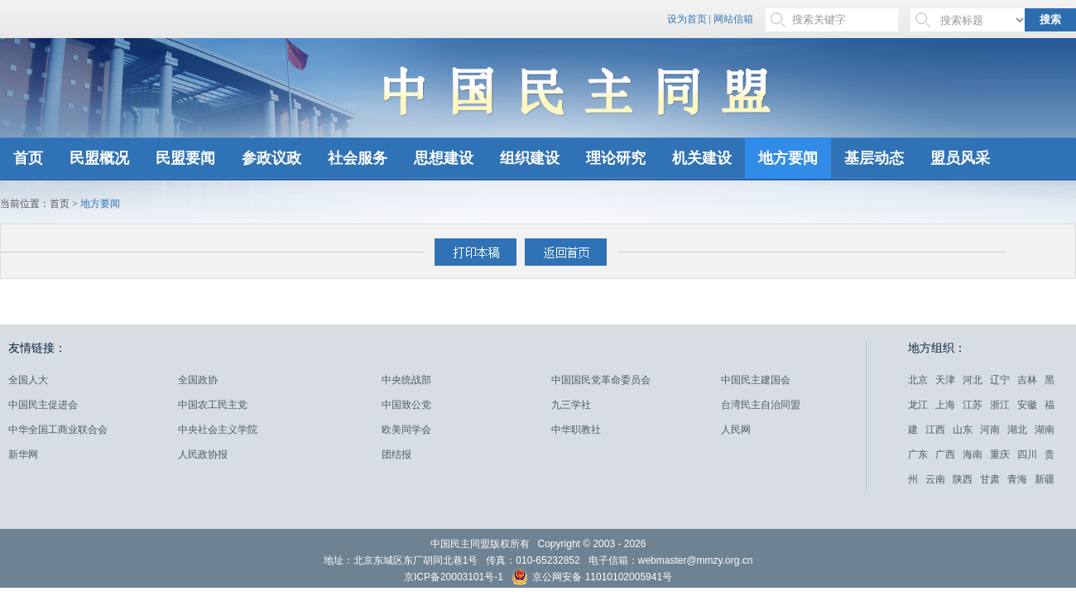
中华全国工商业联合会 (58, 429)
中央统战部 (406, 380)
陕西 (963, 479)
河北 (972, 380)
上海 (945, 405)
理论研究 (616, 158)
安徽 (1027, 405)
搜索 (1050, 19)
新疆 (1044, 479)
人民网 (736, 429)
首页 (28, 158)
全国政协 (198, 380)
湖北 (1017, 429)
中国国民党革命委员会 (601, 380)
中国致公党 (406, 405)
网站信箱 (733, 19)
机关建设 (702, 158)
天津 (945, 380)
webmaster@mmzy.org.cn (695, 560)
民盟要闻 (185, 158)
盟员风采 (960, 158)
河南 (990, 429)
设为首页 (687, 19)
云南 (935, 479)
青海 (1017, 479)
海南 (972, 454)
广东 (918, 454)
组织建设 (530, 158)
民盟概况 (99, 158)
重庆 (1000, 454)
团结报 (396, 454)
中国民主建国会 (755, 380)
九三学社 (571, 405)
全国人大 (28, 380)
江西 (935, 429)
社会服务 (357, 158)
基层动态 (874, 158)
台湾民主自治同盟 (760, 405)
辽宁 (1000, 380)
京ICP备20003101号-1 (453, 577)
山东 (963, 429)
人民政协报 (203, 454)
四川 (1027, 454)
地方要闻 (788, 158)
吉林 (1027, 380)
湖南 (1044, 429)
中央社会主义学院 (217, 429)
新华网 (23, 454)
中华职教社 (576, 429)
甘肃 (990, 479)
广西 (945, 454)
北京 (918, 380)
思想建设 (443, 158)
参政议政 (271, 158)
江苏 (972, 405)
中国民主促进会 (43, 405)
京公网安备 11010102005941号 (592, 579)
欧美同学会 (406, 429)
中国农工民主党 (212, 405)
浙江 (1000, 405)
